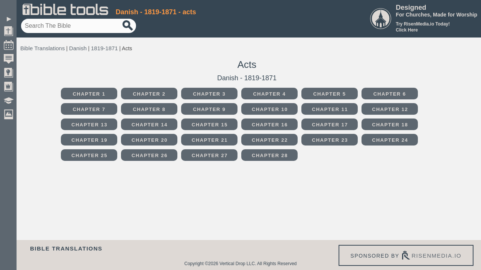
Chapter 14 (150, 125)
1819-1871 (104, 48)
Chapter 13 (89, 125)
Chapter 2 (149, 94)
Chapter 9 (209, 109)
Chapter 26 (150, 155)
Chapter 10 (270, 109)
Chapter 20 (150, 140)
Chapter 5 (329, 94)
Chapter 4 (269, 94)
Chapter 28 (270, 155)
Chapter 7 (89, 109)
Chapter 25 (89, 155)
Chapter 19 (89, 140)
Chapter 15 (210, 125)
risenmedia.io (436, 255)
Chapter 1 (89, 94)
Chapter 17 (330, 125)
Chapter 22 (270, 140)
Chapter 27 (210, 155)
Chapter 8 (149, 109)
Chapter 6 (389, 94)
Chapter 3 (209, 94)
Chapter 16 (270, 125)
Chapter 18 (390, 125)
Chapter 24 (390, 140)
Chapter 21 (210, 140)
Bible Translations (42, 48)
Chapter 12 (390, 109)
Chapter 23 (330, 140)
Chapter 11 (330, 109)
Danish (78, 48)
